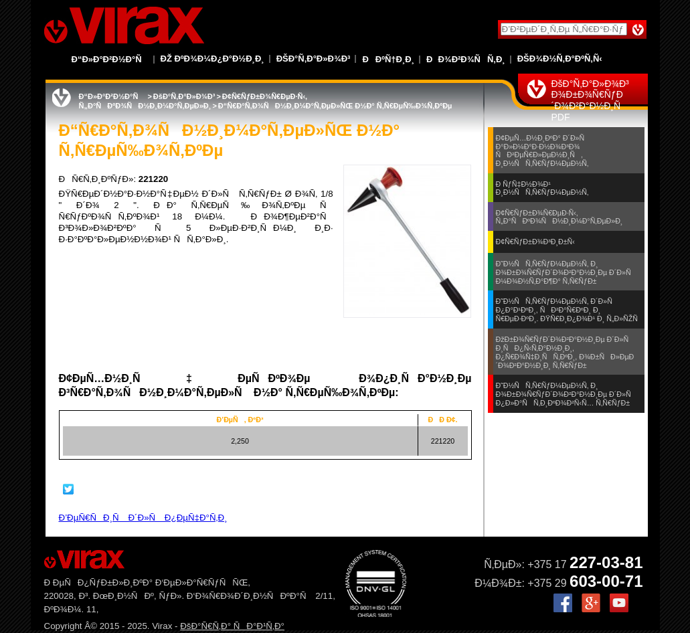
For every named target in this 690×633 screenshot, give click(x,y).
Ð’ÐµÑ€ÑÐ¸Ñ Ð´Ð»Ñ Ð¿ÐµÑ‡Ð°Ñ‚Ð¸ (143, 518)
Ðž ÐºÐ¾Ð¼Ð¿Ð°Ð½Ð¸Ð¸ (212, 59)
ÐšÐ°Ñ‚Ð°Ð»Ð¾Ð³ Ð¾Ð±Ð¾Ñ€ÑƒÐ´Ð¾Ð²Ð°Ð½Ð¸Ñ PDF (590, 100)
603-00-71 (606, 581)
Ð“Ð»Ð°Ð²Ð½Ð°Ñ (110, 59)
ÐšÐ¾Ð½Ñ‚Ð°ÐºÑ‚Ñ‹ (559, 59)
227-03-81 (606, 562)
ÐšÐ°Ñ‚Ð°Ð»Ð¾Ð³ (313, 59)
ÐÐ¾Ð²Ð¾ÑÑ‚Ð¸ (465, 59)
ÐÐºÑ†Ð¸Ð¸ (388, 59)
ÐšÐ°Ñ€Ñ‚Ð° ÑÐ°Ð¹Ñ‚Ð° (232, 626)
